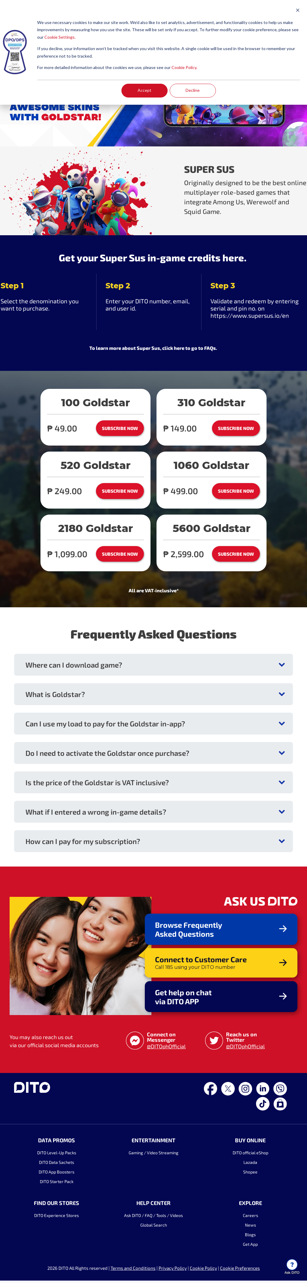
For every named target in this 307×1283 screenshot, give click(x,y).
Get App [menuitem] (250, 1246)
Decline (193, 90)
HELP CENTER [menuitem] (153, 1205)
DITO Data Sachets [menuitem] (56, 1164)
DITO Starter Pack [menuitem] (56, 1183)
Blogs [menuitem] (251, 1236)
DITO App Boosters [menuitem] (56, 1174)
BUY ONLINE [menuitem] (251, 1142)
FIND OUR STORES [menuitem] (56, 1205)
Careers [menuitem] (250, 1217)
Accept (144, 90)
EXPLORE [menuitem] (250, 1205)
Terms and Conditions (133, 1270)
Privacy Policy (173, 1270)
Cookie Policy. (184, 67)
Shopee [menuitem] (251, 1174)
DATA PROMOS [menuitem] (56, 1142)
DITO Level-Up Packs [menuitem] (56, 1155)
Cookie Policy (203, 1270)
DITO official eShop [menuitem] (251, 1155)
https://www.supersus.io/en (249, 315)
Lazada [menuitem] (251, 1164)
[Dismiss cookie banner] (298, 11)
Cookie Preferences (240, 1270)
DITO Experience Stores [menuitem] (56, 1217)
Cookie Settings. (60, 37)
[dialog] (153, 52)
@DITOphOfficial (166, 1048)
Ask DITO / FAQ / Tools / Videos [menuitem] (153, 1217)
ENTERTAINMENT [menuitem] (153, 1142)
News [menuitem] (250, 1227)
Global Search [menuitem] (153, 1227)
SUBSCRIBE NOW (120, 428)
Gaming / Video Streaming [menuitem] (153, 1155)
